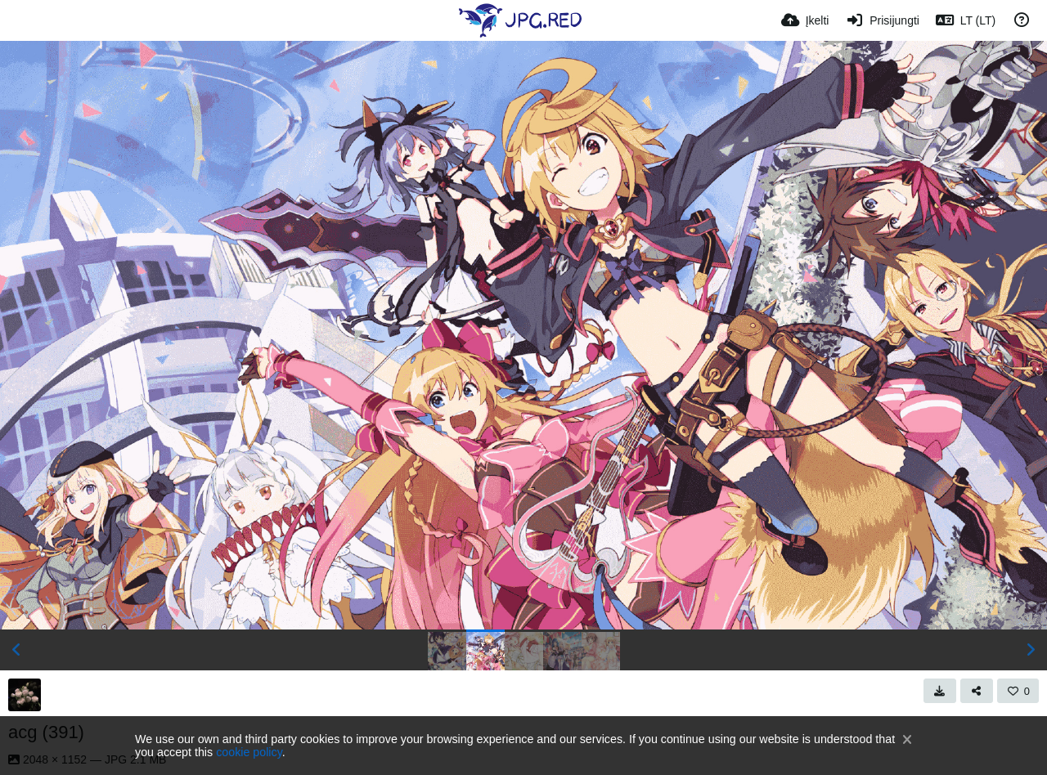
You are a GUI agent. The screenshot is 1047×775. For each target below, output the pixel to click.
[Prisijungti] (882, 20)
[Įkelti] (805, 20)
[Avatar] (24, 695)
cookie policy (249, 752)
